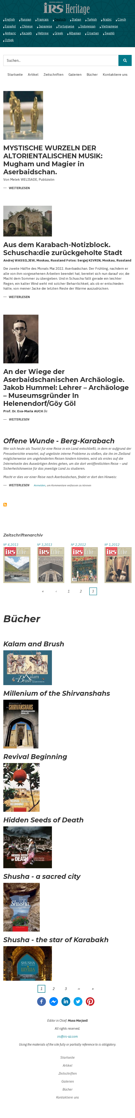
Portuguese (66, 26)
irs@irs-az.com (67, 1037)
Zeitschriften (53, 74)
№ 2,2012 (78, 545)
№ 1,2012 (112, 545)
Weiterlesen (19, 188)
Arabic (107, 19)
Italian (76, 19)
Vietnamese (109, 26)
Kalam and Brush (33, 644)
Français (43, 19)
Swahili (109, 33)
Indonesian (87, 26)
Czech (122, 19)
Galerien (75, 74)
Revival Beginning (35, 757)
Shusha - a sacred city (41, 877)
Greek (59, 33)
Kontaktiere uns (115, 74)
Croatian (93, 33)
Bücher (92, 74)
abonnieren (5, 504)
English (10, 19)
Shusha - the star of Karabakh (56, 940)
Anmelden (40, 485)
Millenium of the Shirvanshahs (56, 694)
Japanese (45, 26)
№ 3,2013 (44, 545)
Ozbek (9, 40)
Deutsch (60, 19)
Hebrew (43, 33)
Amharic (10, 33)
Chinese (27, 26)
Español (10, 26)
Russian (26, 19)
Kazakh (27, 33)
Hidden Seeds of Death (43, 820)
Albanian (75, 33)
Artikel (33, 74)
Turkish (92, 19)
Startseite (15, 74)
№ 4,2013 (10, 545)
